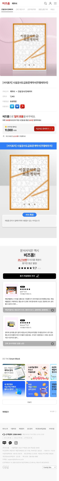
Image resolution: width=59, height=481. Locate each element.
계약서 (12, 91)
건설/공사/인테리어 (25, 91)
